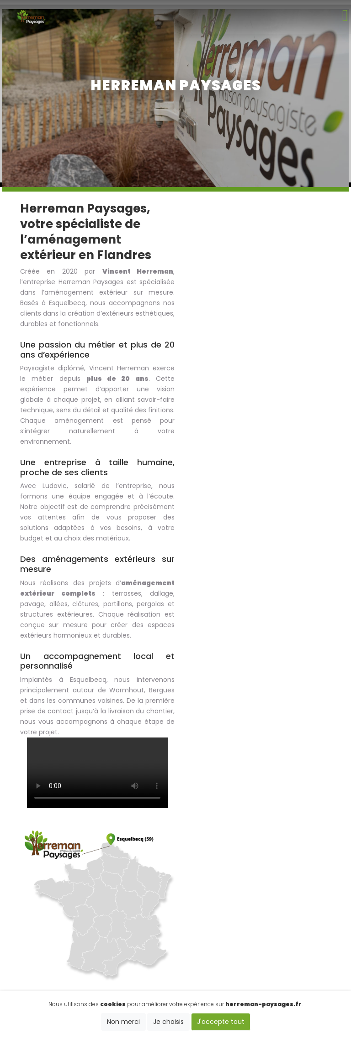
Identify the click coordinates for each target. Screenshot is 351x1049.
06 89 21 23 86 (176, 916)
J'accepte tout (221, 1021)
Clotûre (267, 895)
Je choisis (168, 1021)
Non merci (123, 1021)
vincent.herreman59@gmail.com (176, 938)
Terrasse (308, 895)
